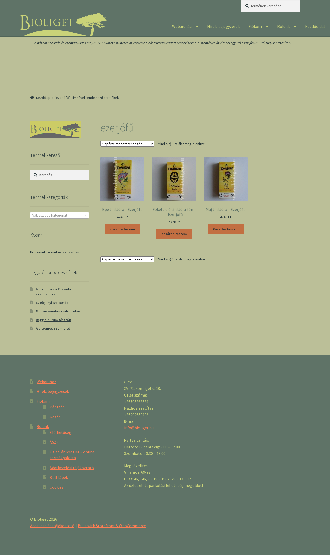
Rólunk (283, 26)
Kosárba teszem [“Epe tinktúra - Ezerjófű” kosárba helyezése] (122, 229)
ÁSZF (54, 442)
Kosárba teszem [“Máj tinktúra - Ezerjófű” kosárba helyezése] (225, 229)
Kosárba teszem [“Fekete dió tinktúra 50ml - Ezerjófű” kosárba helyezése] (174, 234)
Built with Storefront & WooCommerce (112, 525)
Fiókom (255, 26)
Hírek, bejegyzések (223, 26)
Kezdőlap (43, 97)
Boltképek (59, 477)
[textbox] (59, 215)
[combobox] (59, 215)
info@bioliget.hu (139, 427)
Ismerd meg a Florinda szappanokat (53, 291)
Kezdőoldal (315, 26)
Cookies (56, 487)
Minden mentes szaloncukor (58, 311)
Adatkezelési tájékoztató (72, 467)
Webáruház (182, 26)
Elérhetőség (60, 432)
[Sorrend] (127, 144)
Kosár (55, 416)
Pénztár (57, 406)
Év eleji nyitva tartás (52, 302)
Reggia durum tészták (53, 320)
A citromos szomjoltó (53, 328)
